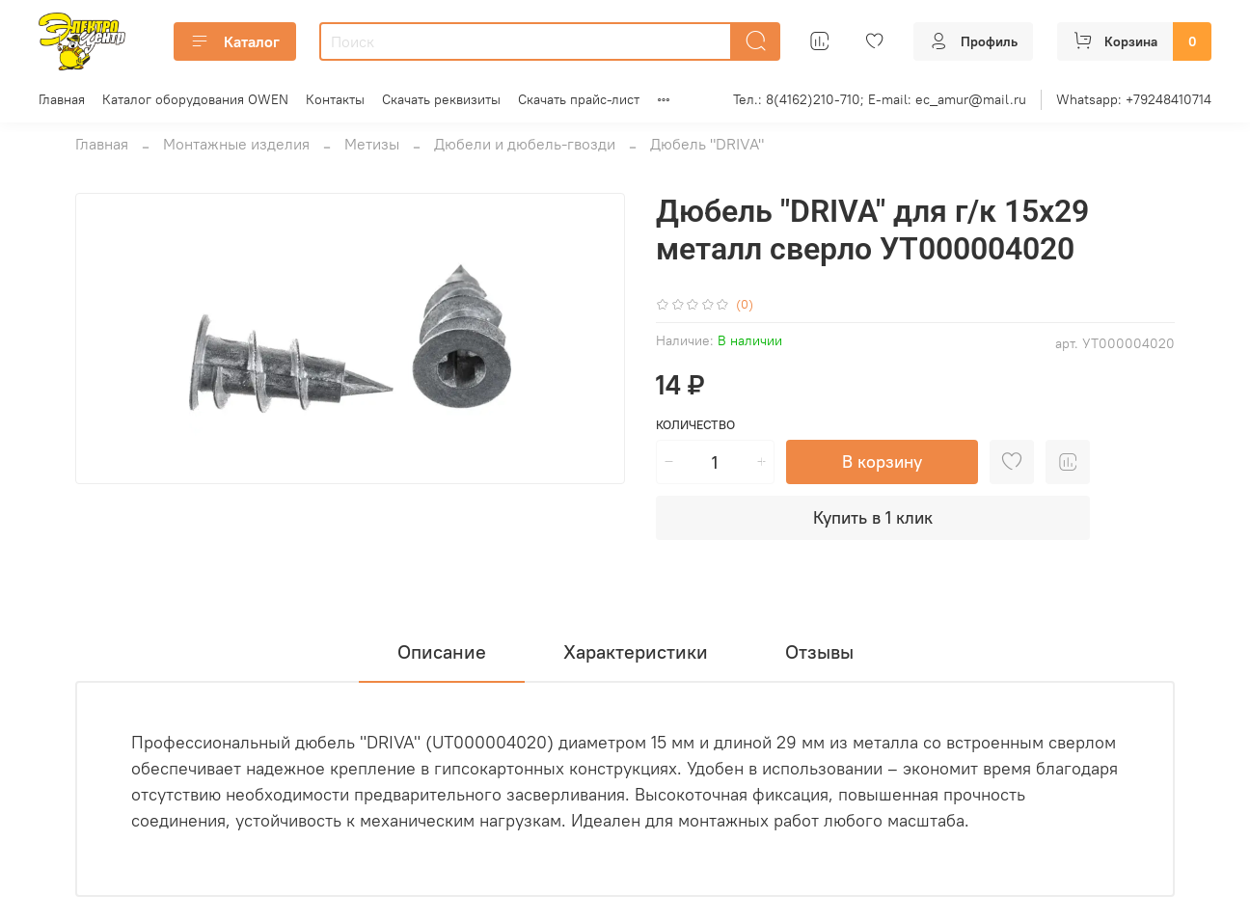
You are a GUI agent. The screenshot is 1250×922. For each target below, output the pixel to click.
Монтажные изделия (236, 143)
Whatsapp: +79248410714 (1133, 99)
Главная (62, 99)
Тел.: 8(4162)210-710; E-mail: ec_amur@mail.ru (879, 99)
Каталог (235, 41)
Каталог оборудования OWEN (195, 99)
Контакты (335, 99)
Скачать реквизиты (441, 99)
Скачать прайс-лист (578, 99)
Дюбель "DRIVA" (707, 143)
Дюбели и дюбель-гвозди (524, 143)
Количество (695, 425)
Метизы (371, 143)
